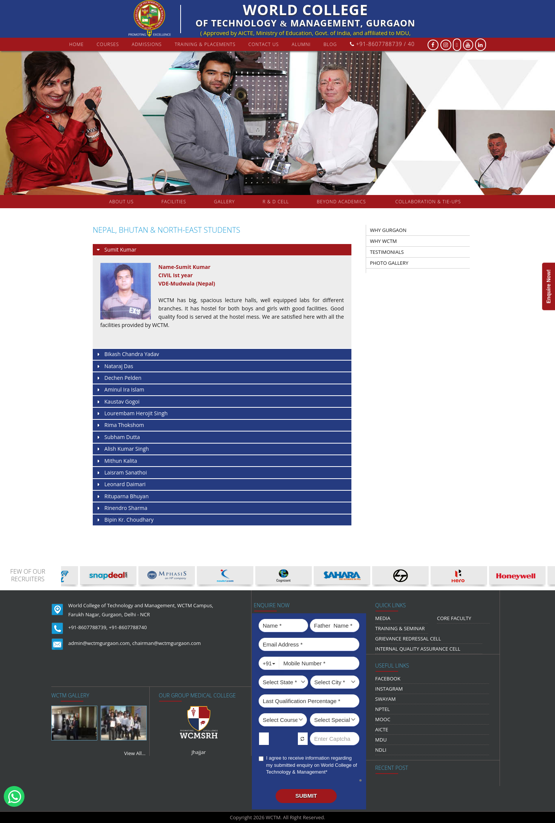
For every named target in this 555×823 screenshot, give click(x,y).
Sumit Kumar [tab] (116, 250)
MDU (381, 739)
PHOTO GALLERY (389, 262)
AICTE (381, 729)
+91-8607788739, (87, 627)
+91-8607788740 (128, 627)
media (382, 618)
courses (108, 44)
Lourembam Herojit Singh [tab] (132, 414)
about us (121, 201)
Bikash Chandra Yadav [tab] (127, 354)
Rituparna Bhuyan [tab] (122, 497)
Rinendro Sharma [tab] (121, 508)
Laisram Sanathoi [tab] (121, 473)
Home (76, 44)
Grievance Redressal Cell (408, 638)
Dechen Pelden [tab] (118, 378)
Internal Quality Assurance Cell (417, 648)
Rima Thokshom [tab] (120, 425)
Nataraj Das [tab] (114, 366)
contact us (263, 44)
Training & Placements (205, 44)
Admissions (147, 44)
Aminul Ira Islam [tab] (120, 390)
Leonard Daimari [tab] (121, 484)
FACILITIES (173, 201)
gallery (224, 201)
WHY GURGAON (388, 230)
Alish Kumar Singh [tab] (122, 449)
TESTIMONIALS (387, 252)
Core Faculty (454, 618)
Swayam (385, 699)
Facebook (387, 678)
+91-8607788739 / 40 (382, 44)
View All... (135, 753)
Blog (330, 44)
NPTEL (382, 709)
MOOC (382, 719)
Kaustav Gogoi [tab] (118, 402)
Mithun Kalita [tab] (116, 461)
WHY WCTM (383, 241)
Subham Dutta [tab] (118, 437)
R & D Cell (276, 201)
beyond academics (342, 201)
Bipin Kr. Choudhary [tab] (124, 520)
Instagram (389, 688)
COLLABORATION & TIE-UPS (428, 201)
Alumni (301, 44)
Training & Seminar (400, 628)
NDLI (380, 749)
